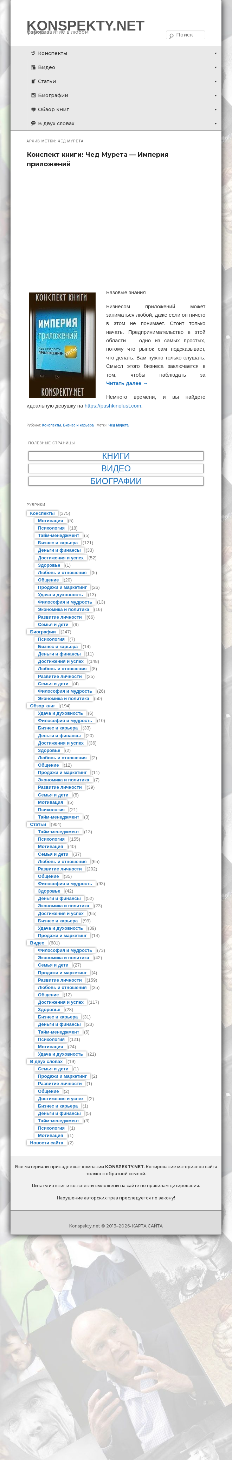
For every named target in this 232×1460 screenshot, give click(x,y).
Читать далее (127, 383)
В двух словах (56, 123)
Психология (51, 528)
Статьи (47, 81)
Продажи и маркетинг (62, 587)
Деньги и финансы (59, 550)
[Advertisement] (116, 229)
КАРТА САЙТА (147, 1226)
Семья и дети (53, 624)
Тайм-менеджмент (58, 535)
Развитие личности (60, 617)
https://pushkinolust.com (113, 406)
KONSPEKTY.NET (86, 25)
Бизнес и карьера (78, 425)
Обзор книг (53, 109)
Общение (48, 580)
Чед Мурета (118, 425)
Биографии (53, 95)
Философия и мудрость (65, 602)
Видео (46, 67)
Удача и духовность (60, 594)
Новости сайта (46, 1142)
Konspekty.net (84, 1226)
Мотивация (50, 520)
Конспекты (52, 53)
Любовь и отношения (62, 572)
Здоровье (49, 565)
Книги (116, 456)
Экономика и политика (63, 609)
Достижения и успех (61, 557)
